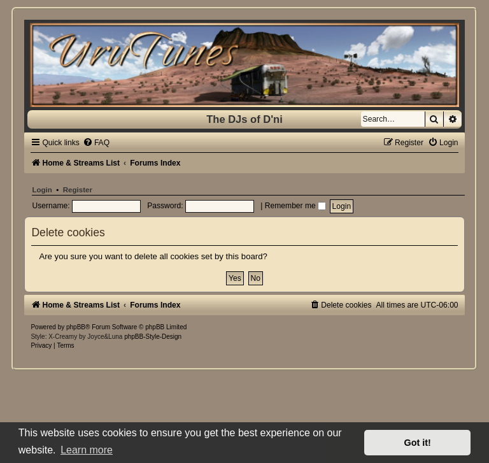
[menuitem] (96, 142)
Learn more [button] (86, 450)
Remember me (295, 205)
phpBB (75, 327)
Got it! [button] (417, 443)
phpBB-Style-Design (152, 336)
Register (77, 190)
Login (42, 190)
